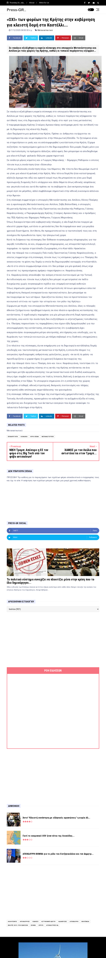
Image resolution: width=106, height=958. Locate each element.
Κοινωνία (24, 436)
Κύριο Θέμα (34, 436)
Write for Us (44, 3)
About (31, 3)
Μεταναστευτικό (45, 30)
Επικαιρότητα (13, 436)
